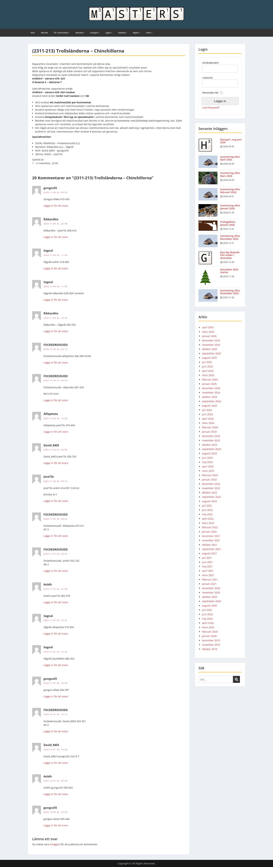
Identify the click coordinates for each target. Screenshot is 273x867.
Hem (33, 32)
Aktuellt (44, 32)
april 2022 (208, 518)
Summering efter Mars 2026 (230, 174)
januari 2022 (209, 531)
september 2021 (211, 549)
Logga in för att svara (56, 205)
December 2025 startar (229, 271)
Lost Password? (211, 107)
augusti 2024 (209, 405)
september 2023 (211, 449)
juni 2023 (207, 457)
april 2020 (208, 623)
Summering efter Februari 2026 (230, 191)
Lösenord (207, 77)
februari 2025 (210, 379)
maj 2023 (207, 462)
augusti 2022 (209, 501)
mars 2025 (208, 375)
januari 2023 (209, 479)
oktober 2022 (209, 492)
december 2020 (211, 588)
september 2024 (211, 401)
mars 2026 (208, 331)
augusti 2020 (209, 605)
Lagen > (108, 32)
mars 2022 (208, 523)
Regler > (136, 32)
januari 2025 (209, 384)
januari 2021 (209, 583)
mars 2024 (208, 423)
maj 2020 (207, 618)
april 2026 (208, 327)
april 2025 (208, 370)
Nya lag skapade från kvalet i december (230, 255)
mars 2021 (208, 575)
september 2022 (211, 497)
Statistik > (122, 32)
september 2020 (211, 601)
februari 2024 (210, 427)
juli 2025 (207, 362)
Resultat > (80, 32)
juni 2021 (207, 562)
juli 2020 (207, 610)
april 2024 (208, 418)
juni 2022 (207, 510)
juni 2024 (207, 414)
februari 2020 (210, 631)
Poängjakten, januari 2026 (228, 223)
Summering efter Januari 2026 (230, 207)
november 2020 (211, 592)
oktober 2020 (209, 597)
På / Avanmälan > (62, 32)
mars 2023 (208, 470)
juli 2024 (207, 410)
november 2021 (211, 540)
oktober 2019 (209, 649)
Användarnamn (210, 62)
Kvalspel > (94, 32)
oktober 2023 (209, 444)
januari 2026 (209, 336)
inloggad (55, 844)
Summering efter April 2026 (230, 158)
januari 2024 (209, 431)
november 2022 (211, 488)
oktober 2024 (209, 397)
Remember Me (210, 92)
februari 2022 (210, 527)
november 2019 (211, 644)
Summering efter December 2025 (230, 237)
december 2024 (211, 388)
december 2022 (211, 483)
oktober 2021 (209, 544)
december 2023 (211, 436)
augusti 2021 (209, 553)
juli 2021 (207, 557)
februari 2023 (210, 475)
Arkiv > (149, 32)
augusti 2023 (209, 453)
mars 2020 (208, 627)
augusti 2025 (209, 357)
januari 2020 (209, 636)
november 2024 (211, 392)
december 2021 (211, 536)
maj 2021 (207, 566)
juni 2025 (207, 366)
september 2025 (211, 353)
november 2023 (211, 440)
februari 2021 (210, 579)
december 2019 (211, 640)
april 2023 (208, 466)
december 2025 (211, 340)
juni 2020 (207, 614)
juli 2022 (207, 505)
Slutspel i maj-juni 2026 (230, 141)
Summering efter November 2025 (230, 292)
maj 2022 (207, 514)
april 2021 (208, 570)
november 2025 (211, 344)
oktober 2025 (209, 349)
